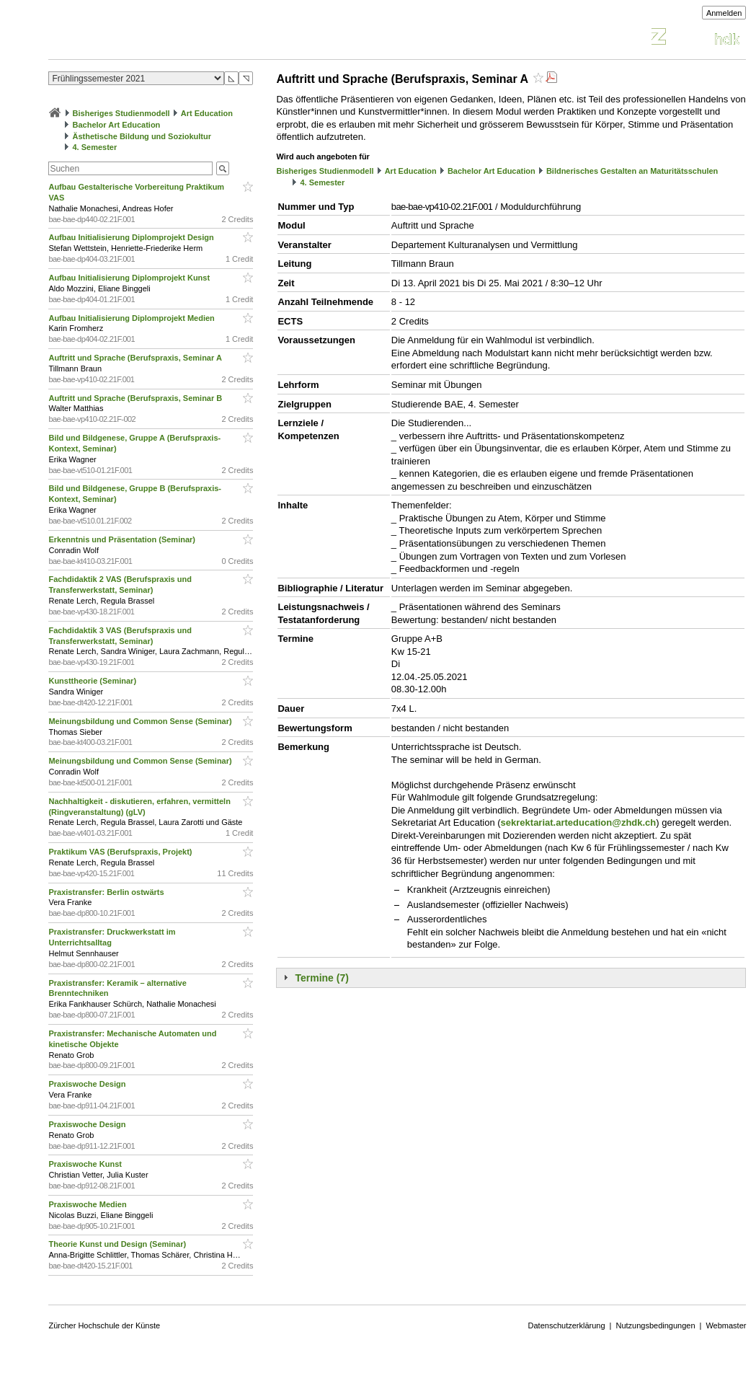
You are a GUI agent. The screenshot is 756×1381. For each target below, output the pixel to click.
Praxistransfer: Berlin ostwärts (107, 892)
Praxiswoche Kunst (86, 1164)
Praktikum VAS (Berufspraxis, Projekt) (121, 851)
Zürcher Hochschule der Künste (104, 1325)
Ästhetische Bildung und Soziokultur (142, 136)
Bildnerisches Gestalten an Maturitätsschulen (632, 171)
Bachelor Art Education (117, 124)
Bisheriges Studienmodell (121, 113)
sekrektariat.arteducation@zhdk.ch (579, 822)
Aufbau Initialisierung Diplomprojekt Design (131, 237)
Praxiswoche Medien (88, 1204)
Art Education (207, 113)
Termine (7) (321, 978)
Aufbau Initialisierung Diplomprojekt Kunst (130, 277)
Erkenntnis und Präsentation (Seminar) (122, 539)
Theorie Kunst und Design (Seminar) (118, 1244)
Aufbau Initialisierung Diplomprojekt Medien (132, 318)
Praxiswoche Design (88, 1084)
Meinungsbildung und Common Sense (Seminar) (141, 721)
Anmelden (724, 13)
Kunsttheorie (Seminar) (93, 680)
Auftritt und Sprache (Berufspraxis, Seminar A (135, 357)
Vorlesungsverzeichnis (154, 38)
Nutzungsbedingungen (655, 1325)
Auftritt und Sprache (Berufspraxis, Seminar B (136, 398)
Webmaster (726, 1325)
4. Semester (95, 147)
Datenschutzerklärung (566, 1325)
